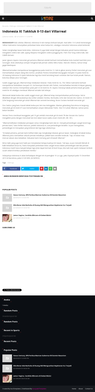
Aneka (5, 305)
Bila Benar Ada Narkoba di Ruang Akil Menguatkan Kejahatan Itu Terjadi (42, 205)
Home (74, 389)
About (81, 389)
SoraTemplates (15, 389)
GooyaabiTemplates (39, 389)
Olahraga (12, 26)
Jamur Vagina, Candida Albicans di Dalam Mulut (32, 215)
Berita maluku (8, 37)
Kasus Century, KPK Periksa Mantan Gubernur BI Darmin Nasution (39, 195)
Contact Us (89, 389)
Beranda (5, 26)
